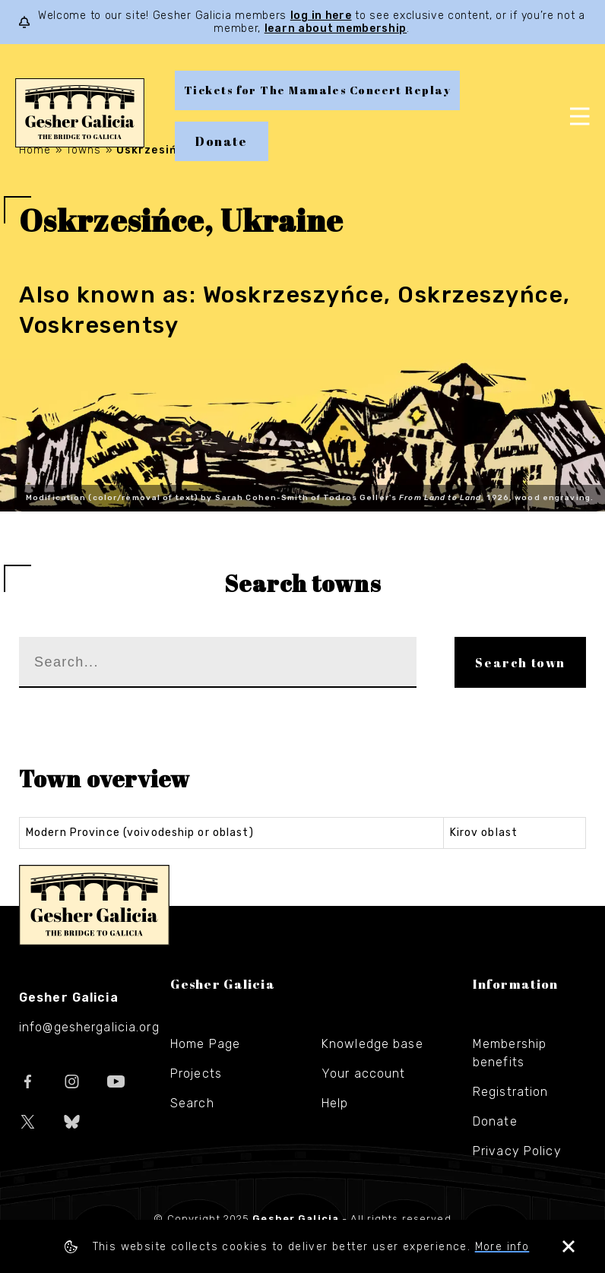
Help (335, 1103)
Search (192, 1103)
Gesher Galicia (94, 905)
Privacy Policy (517, 1151)
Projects (196, 1073)
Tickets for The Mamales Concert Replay (317, 90)
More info (502, 1246)
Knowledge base (372, 1044)
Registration (510, 1092)
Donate (221, 141)
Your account (363, 1073)
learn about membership (335, 28)
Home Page (205, 1044)
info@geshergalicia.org (89, 1027)
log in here (321, 15)
